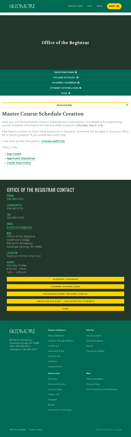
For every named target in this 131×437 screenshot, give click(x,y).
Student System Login (64, 88)
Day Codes (14, 153)
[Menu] (114, 6)
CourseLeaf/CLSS (53, 141)
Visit (90, 6)
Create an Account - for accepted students (65, 301)
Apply (100, 6)
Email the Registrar (19, 227)
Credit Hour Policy (19, 162)
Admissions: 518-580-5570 (23, 349)
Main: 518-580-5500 (20, 346)
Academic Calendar (64, 82)
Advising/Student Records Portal (65, 294)
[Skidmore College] (22, 6)
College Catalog (64, 77)
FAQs (64, 93)
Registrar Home (64, 72)
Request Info (75, 6)
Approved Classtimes (21, 158)
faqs (65, 308)
